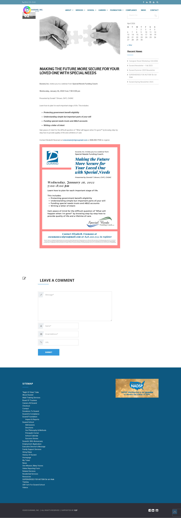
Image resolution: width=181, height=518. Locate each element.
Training (25, 482)
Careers (102, 10)
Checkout (26, 406)
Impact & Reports (32, 419)
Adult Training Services (31, 398)
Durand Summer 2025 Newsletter (142, 70)
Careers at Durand (29, 403)
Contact (25, 409)
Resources (26, 477)
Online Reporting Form (31, 468)
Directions (29, 428)
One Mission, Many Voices (32, 466)
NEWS (143, 10)
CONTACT (154, 10)
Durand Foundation (29, 417)
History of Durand (29, 455)
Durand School (28, 422)
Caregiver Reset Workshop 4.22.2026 (143, 61)
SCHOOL (90, 10)
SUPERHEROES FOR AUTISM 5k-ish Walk (143, 76)
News (24, 463)
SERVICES (79, 10)
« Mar (129, 45)
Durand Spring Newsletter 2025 (141, 82)
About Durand (27, 395)
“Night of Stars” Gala (30, 392)
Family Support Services (31, 449)
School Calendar (31, 436)
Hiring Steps (27, 452)
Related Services (28, 471)
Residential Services (30, 474)
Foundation (115, 10)
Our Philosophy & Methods (35, 430)
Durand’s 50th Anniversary (32, 441)
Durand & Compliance (30, 414)
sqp (75, 510)
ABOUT (68, 10)
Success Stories (31, 438)
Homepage (26, 457)
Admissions (30, 425)
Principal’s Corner (32, 433)
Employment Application (31, 444)
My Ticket (26, 460)
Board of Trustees (29, 400)
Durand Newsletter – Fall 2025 (140, 65)
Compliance (131, 10)
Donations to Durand (30, 411)
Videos (25, 487)
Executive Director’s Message (33, 447)
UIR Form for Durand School (33, 485)
